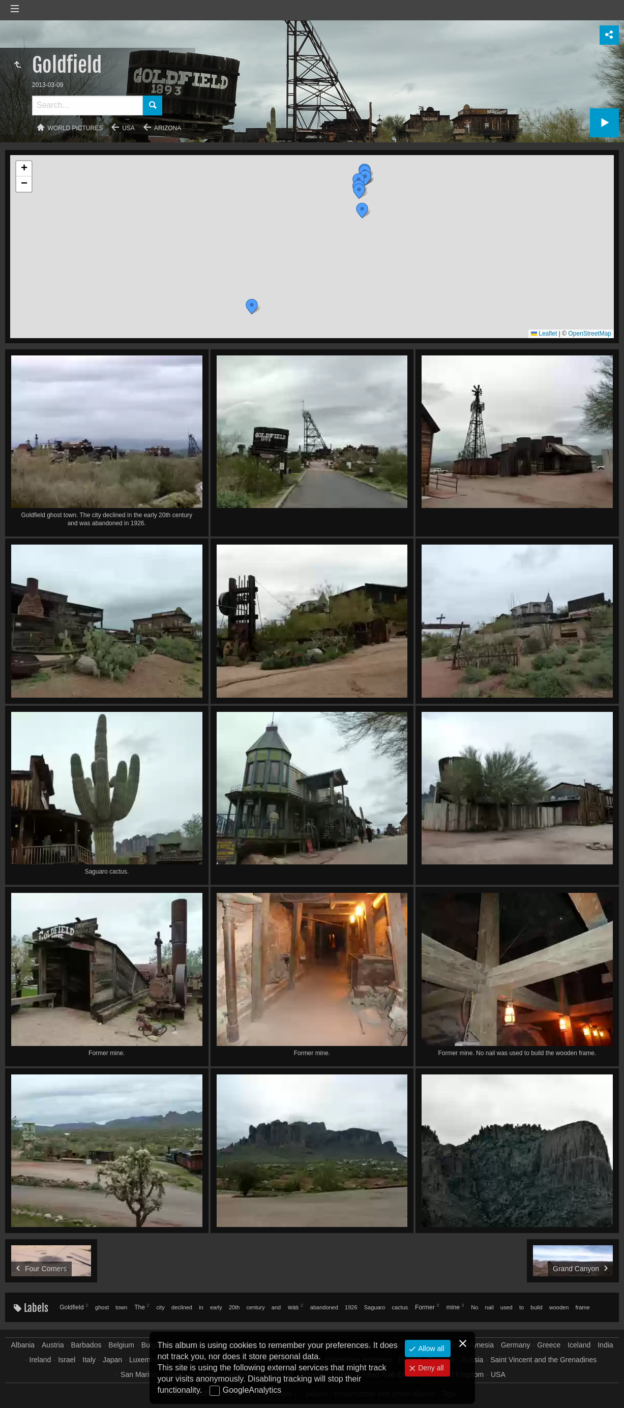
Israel (66, 1360)
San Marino (139, 1374)
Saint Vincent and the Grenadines (543, 1360)
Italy (89, 1360)
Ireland (40, 1360)
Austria (53, 1345)
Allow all (430, 1348)
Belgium (121, 1345)
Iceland (579, 1345)
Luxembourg (149, 1360)
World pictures (75, 128)
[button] (252, 306)
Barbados (86, 1345)
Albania (23, 1345)
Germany (515, 1345)
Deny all (429, 1368)
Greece (548, 1345)
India (605, 1345)
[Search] (87, 105)
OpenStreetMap (589, 333)
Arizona (167, 128)
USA (128, 128)
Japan (112, 1360)
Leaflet (544, 333)
